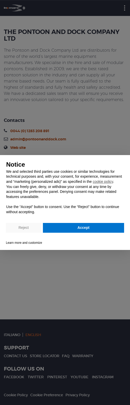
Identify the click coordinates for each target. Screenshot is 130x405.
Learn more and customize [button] (24, 243)
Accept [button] (83, 228)
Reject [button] (23, 228)
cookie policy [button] (103, 181)
